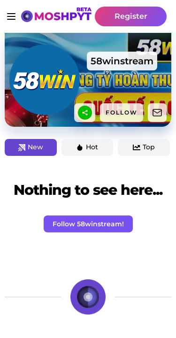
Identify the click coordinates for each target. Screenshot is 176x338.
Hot (87, 147)
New (30, 147)
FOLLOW (122, 112)
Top (144, 147)
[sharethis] (85, 113)
